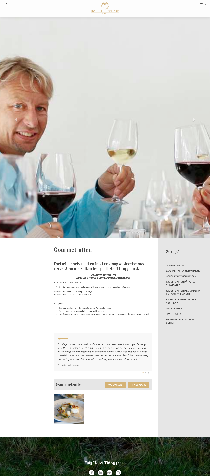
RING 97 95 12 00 (138, 384)
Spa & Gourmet (175, 308)
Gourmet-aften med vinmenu (183, 270)
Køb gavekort (115, 384)
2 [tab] (145, 373)
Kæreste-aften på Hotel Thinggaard (180, 283)
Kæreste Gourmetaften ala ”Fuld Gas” (182, 301)
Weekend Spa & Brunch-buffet (180, 321)
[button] (15, 119)
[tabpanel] (103, 352)
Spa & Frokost (174, 314)
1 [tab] (143, 373)
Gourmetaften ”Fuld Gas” (181, 276)
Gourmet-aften (175, 265)
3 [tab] (148, 373)
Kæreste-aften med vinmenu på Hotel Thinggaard (183, 292)
